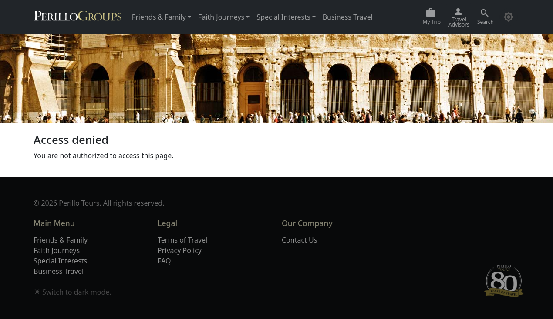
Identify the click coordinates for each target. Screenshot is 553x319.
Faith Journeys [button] (221, 17)
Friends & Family (61, 240)
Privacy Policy (180, 250)
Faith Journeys (57, 250)
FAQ (164, 261)
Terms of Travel (182, 240)
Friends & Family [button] (159, 17)
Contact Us (299, 240)
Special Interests (60, 261)
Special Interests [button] (283, 17)
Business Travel (348, 17)
